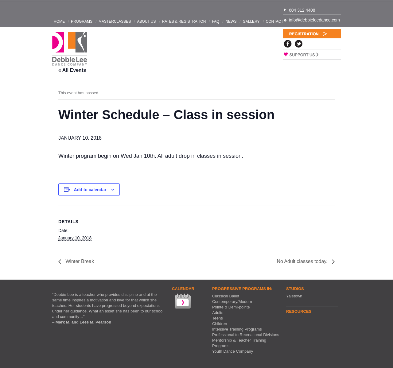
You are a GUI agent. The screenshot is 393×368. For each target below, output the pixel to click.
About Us (146, 21)
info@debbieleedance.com (314, 19)
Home (59, 21)
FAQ (215, 21)
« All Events (72, 70)
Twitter (299, 44)
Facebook (288, 44)
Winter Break (79, 261)
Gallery (251, 21)
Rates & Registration (184, 21)
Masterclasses (115, 21)
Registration (312, 33)
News (230, 21)
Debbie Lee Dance (69, 49)
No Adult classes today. (303, 261)
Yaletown (294, 296)
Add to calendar (90, 189)
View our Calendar (182, 301)
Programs (81, 21)
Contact (274, 21)
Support (312, 54)
